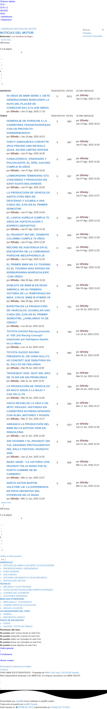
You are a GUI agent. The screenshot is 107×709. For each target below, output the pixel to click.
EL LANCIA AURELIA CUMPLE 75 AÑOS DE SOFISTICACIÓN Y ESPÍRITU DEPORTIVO (28, 221)
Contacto (4, 670)
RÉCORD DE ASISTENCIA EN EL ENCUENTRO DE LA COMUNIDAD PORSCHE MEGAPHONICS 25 (28, 251)
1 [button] (1, 59)
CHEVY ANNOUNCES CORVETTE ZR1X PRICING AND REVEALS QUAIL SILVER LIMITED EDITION (28, 145)
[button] (1, 45)
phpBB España (30, 704)
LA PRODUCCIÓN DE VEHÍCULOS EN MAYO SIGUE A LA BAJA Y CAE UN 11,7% (28, 390)
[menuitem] (2, 4)
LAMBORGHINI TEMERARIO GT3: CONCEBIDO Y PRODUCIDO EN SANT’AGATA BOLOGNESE (28, 179)
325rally (14, 111)
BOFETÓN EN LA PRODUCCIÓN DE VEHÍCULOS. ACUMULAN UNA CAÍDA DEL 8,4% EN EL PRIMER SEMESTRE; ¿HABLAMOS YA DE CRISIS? (28, 314)
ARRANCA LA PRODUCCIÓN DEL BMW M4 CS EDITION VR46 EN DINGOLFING (28, 428)
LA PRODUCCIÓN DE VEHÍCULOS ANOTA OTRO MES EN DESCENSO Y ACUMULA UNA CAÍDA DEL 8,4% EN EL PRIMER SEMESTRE (28, 200)
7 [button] (1, 78)
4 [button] (1, 68)
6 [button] (1, 75)
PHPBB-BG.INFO (24, 707)
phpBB (19, 701)
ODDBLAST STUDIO (60, 707)
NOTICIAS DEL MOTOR (16, 32)
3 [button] (1, 65)
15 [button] (2, 84)
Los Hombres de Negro (22, 36)
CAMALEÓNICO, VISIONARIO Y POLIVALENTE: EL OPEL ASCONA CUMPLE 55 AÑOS (28, 162)
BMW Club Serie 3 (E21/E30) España (62, 673)
